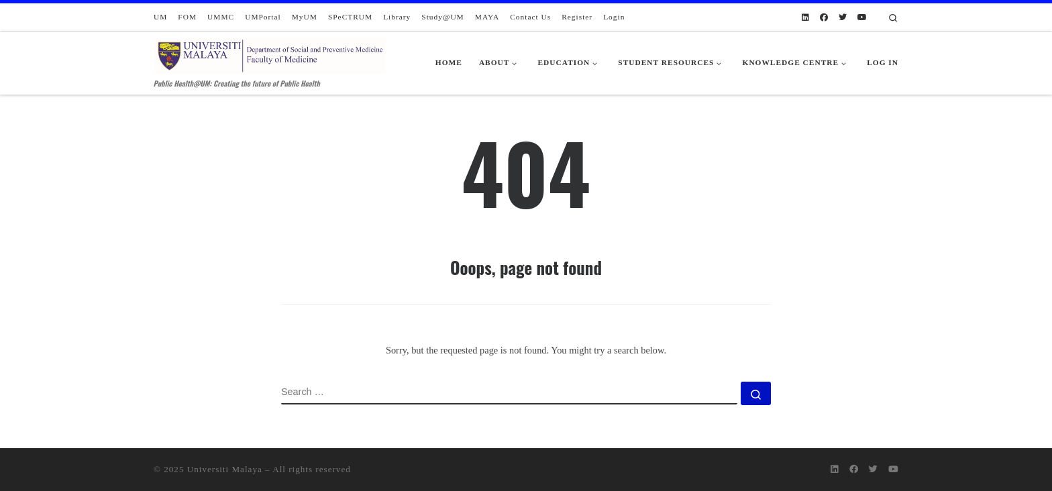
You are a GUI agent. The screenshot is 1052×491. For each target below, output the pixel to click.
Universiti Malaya (224, 469)
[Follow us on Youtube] (862, 17)
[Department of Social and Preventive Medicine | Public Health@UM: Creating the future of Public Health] (270, 53)
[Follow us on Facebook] (824, 17)
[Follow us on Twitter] (843, 17)
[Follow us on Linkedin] (805, 17)
